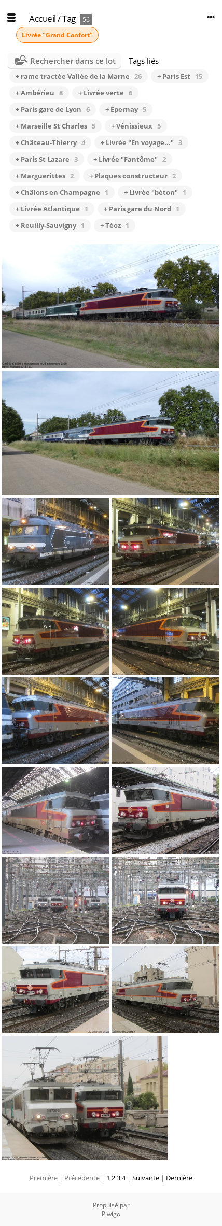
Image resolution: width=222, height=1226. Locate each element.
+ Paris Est (179, 76)
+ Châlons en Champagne (62, 192)
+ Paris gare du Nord (141, 208)
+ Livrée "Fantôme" (129, 159)
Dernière (179, 1177)
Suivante (145, 1177)
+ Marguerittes (45, 175)
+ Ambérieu (39, 92)
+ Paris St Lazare (47, 159)
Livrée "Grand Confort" (57, 35)
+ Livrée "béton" (155, 192)
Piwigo (111, 1213)
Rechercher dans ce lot (73, 60)
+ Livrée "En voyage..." (141, 142)
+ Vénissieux (136, 126)
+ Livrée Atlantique (52, 208)
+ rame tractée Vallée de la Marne (79, 76)
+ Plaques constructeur (132, 175)
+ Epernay (125, 109)
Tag (69, 18)
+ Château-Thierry (50, 142)
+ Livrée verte (105, 92)
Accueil (42, 18)
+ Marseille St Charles (55, 126)
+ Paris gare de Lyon (53, 109)
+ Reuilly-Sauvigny (50, 225)
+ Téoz (114, 225)
